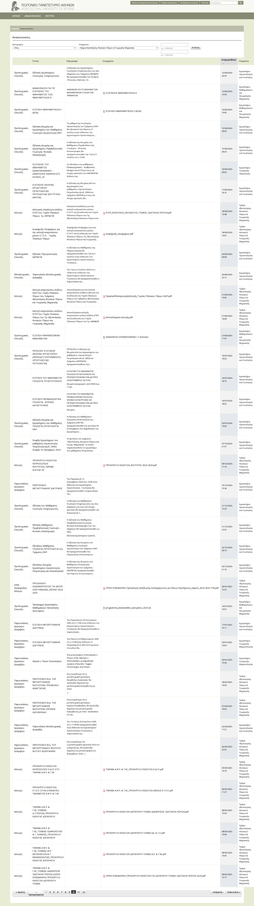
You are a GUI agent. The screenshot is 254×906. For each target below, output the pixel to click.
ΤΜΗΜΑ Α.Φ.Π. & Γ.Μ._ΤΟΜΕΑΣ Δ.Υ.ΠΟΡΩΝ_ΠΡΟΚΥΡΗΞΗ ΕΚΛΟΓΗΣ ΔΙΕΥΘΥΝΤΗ (45, 811)
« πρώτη (20, 892)
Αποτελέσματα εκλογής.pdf (119, 317)
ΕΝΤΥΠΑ (50, 15)
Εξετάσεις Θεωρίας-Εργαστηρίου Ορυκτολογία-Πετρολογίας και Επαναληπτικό (48, 567)
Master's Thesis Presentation (47, 661)
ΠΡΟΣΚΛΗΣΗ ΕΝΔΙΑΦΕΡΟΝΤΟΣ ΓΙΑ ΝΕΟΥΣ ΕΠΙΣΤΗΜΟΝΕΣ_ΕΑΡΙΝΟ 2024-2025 (47, 588)
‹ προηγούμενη (35, 893)
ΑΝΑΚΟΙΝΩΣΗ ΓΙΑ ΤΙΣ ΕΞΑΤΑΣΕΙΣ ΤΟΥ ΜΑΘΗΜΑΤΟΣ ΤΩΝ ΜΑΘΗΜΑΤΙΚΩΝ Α (43, 93)
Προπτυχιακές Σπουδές (21, 74)
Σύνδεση (204, 3)
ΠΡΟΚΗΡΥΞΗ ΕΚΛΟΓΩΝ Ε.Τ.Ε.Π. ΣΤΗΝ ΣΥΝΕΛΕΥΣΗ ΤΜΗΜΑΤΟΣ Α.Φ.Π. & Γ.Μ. (45, 790)
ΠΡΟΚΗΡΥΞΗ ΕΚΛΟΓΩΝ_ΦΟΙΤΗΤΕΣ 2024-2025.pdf (131, 465)
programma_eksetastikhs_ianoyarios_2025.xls (128, 607)
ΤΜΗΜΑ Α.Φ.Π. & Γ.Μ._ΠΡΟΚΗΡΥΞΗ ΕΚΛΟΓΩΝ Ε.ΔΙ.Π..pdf (134, 769)
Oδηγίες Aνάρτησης (169, 3)
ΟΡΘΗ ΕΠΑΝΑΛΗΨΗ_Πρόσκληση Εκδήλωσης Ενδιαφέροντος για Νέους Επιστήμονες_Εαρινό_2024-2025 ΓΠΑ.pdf (162, 587)
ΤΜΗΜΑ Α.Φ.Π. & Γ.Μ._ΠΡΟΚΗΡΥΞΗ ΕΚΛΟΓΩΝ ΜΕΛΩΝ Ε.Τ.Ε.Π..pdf (139, 790)
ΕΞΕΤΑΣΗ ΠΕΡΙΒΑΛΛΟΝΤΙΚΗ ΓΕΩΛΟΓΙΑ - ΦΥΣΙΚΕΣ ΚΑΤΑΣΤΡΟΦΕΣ (46, 402)
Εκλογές (18, 212)
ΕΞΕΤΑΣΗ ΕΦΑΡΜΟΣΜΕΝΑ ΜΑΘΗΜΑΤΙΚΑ (46, 337)
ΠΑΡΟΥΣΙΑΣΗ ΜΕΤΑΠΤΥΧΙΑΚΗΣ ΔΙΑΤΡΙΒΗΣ (47, 487)
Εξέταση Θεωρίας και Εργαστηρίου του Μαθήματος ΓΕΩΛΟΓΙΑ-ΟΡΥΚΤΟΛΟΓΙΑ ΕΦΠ (47, 424)
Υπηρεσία (84, 44)
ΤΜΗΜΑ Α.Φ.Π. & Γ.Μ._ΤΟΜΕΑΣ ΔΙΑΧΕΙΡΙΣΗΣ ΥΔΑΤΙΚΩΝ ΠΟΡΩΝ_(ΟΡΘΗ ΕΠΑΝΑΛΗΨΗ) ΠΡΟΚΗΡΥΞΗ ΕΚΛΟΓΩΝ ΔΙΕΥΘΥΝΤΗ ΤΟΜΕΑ (46, 876)
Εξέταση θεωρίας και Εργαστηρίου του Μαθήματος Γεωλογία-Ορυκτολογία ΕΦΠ (47, 129)
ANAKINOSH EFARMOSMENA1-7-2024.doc (127, 337)
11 (78, 892)
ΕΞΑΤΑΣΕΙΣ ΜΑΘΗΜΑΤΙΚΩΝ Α (121, 92)
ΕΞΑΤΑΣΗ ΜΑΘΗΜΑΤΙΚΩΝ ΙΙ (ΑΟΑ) (123, 111)
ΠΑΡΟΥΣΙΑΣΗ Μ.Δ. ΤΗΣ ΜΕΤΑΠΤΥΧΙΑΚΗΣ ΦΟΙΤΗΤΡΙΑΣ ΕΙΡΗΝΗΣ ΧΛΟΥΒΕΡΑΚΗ (44, 707)
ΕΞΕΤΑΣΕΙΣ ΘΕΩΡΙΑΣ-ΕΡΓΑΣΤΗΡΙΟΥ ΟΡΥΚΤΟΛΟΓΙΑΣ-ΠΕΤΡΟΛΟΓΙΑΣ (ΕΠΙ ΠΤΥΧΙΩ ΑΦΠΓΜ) (46, 191)
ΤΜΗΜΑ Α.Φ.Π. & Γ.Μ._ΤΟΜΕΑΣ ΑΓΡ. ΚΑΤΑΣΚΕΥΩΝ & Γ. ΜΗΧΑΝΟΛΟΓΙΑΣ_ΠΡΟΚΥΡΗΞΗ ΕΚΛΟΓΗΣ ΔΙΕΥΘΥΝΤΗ (48, 854)
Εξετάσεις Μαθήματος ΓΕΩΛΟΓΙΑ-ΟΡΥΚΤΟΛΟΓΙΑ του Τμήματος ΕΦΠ (47, 549)
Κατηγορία (17, 44)
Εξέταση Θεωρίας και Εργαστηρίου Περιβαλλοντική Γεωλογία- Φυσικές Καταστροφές (47, 150)
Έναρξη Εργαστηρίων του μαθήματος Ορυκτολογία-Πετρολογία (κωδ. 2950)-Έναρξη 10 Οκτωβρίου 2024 (46, 445)
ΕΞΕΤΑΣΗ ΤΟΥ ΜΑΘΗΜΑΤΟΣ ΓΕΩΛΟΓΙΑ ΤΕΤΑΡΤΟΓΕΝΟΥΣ (47, 379)
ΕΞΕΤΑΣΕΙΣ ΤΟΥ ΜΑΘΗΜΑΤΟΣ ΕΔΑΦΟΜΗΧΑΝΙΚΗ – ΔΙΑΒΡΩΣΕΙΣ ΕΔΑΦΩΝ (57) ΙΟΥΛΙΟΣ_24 (46, 170)
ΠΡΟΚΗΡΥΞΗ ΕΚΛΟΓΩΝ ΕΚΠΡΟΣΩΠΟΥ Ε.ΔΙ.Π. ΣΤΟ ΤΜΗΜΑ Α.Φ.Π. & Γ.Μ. (45, 769)
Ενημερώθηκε (229, 61)
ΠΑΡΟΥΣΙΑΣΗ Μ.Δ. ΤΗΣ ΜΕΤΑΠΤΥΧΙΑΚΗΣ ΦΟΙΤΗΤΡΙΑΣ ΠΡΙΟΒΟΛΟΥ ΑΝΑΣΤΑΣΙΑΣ (45, 683)
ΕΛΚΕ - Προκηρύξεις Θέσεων (20, 588)
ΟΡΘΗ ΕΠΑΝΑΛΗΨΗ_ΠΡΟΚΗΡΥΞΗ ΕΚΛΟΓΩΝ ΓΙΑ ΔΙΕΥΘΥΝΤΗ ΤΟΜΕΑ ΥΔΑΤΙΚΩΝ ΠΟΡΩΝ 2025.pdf (156, 875)
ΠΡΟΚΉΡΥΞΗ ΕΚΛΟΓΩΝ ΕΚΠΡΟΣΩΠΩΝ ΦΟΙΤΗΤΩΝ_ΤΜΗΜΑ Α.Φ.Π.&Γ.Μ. (44, 465)
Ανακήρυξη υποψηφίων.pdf (119, 233)
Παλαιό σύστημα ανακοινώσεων (145, 3)
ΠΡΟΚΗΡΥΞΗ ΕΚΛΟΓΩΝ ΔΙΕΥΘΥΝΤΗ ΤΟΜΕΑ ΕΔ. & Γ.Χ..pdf (135, 832)
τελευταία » (233, 892)
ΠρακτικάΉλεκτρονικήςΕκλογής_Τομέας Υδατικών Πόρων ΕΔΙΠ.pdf (139, 296)
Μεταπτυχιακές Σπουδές (21, 276)
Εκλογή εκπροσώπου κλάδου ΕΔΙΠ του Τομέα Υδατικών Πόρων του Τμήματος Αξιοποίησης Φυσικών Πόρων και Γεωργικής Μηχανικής (47, 296)
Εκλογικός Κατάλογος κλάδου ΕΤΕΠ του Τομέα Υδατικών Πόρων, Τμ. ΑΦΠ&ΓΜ (47, 212)
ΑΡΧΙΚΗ (16, 15)
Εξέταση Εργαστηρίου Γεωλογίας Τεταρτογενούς (45, 74)
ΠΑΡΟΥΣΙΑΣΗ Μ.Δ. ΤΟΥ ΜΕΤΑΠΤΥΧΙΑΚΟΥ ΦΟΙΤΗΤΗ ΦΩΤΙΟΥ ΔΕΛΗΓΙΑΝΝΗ (46, 748)
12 (83, 892)
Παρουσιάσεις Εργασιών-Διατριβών (21, 486)
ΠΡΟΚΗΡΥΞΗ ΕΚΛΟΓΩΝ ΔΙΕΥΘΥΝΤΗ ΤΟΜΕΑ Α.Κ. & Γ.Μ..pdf (136, 854)
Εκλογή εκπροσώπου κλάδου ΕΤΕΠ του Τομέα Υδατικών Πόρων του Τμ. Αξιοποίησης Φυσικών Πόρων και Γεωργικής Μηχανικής (47, 317)
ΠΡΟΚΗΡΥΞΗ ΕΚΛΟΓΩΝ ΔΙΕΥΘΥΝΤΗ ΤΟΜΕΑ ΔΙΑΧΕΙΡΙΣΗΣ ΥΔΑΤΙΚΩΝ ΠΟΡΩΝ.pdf (147, 811)
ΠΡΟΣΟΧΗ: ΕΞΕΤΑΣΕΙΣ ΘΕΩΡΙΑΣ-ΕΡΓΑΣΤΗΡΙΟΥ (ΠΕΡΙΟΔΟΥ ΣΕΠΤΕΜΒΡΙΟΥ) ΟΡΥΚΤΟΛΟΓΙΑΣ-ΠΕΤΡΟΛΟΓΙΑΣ (46, 357)
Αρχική (15, 28)
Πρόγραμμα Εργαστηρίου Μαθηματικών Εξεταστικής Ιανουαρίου (45, 607)
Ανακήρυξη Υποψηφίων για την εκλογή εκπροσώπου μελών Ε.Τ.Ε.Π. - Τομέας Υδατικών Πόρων (46, 234)
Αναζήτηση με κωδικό (189, 3)
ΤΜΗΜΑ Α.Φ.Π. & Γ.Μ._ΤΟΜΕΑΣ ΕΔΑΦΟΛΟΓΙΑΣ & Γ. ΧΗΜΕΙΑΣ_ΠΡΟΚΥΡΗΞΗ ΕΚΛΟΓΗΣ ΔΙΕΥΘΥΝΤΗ (47, 833)
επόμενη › (218, 892)
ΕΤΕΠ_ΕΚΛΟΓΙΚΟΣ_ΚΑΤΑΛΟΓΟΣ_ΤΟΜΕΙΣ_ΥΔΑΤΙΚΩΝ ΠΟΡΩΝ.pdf (138, 212)
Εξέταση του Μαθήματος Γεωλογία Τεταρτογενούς (45, 507)
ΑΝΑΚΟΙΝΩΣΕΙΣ (33, 15)
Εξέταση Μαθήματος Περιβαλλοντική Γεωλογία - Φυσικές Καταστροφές (46, 528)
